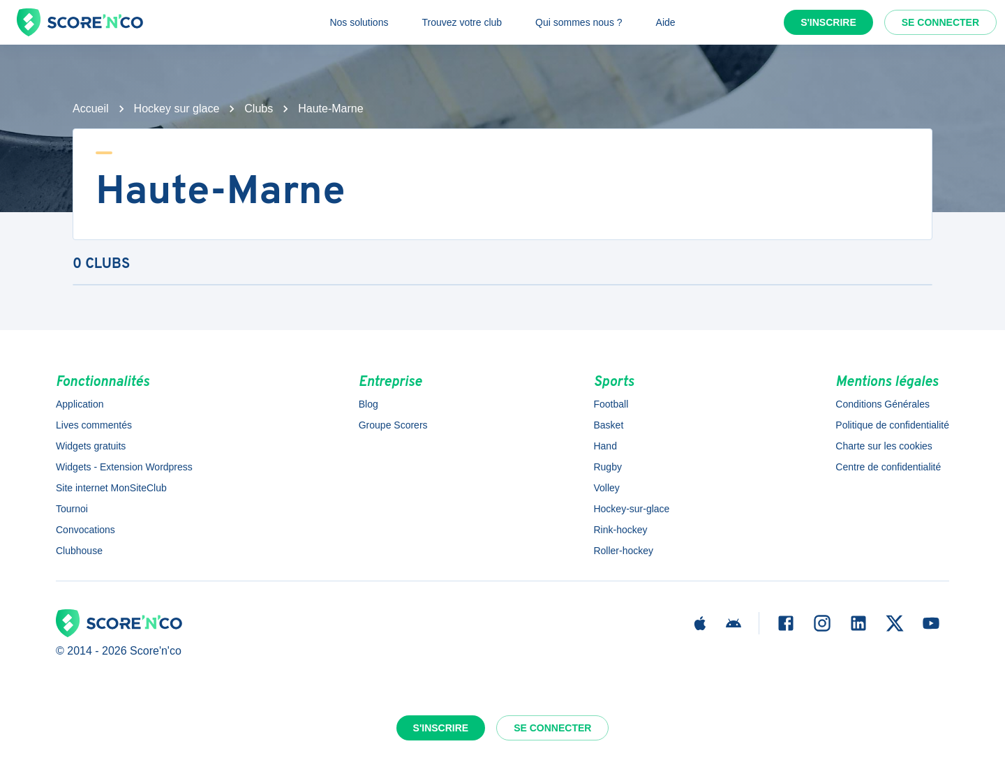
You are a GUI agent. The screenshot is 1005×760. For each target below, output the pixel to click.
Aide (666, 22)
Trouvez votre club (462, 22)
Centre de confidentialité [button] (888, 466)
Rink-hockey (620, 529)
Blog (368, 404)
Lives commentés (94, 425)
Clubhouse (79, 550)
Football (610, 404)
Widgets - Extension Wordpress (124, 466)
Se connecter (940, 22)
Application (80, 404)
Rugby (607, 466)
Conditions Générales (882, 404)
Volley (606, 487)
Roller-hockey (623, 550)
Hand (604, 446)
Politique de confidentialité (892, 425)
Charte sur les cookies (883, 446)
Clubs (258, 108)
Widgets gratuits (91, 446)
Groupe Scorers (393, 425)
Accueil (91, 108)
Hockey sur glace (177, 108)
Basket (608, 425)
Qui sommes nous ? (579, 22)
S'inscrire (828, 22)
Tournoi (72, 508)
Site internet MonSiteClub (111, 487)
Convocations (85, 529)
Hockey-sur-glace (631, 508)
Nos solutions (358, 22)
